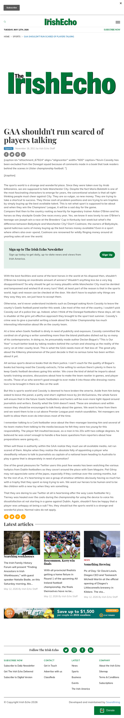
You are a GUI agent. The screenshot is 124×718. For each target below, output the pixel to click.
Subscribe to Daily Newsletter (19, 665)
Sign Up (107, 254)
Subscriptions (106, 683)
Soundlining (113, 702)
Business (76, 677)
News (75, 665)
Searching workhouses (19, 556)
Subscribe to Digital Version (18, 677)
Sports (75, 671)
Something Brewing (97, 564)
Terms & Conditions (109, 677)
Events (75, 683)
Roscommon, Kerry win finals (59, 562)
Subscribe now (112, 29)
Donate (110, 710)
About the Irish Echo (109, 665)
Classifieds (49, 677)
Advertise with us (53, 671)
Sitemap (103, 671)
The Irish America (81, 688)
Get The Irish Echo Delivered (18, 671)
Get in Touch (50, 665)
